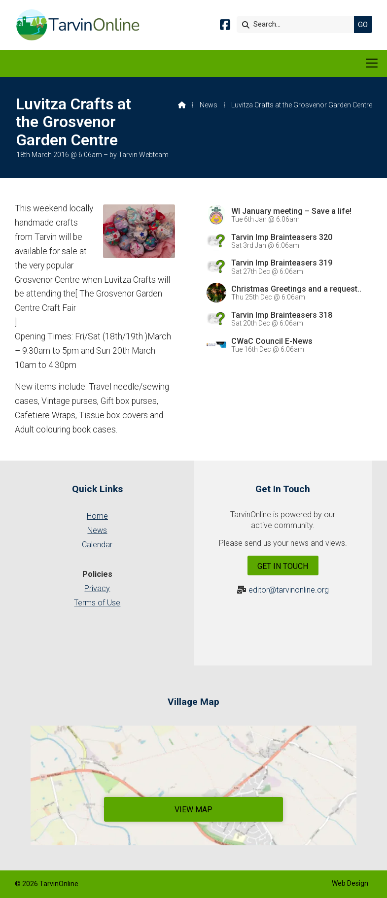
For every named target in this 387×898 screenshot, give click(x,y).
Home (97, 516)
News (208, 105)
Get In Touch (282, 566)
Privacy (97, 588)
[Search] (298, 24)
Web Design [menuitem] (350, 883)
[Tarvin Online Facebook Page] (225, 26)
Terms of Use (97, 602)
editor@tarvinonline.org (288, 590)
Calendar (97, 544)
